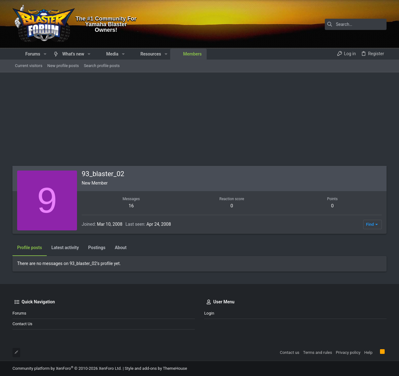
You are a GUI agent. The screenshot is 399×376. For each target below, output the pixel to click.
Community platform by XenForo (67, 368)
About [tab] (121, 247)
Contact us (22, 323)
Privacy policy (348, 352)
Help (368, 352)
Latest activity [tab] (65, 247)
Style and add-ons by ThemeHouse (156, 368)
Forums (19, 313)
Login (209, 313)
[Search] (348, 24)
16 (131, 206)
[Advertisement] (199, 119)
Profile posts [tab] (29, 247)
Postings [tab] (96, 247)
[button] (45, 54)
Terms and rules (317, 352)
